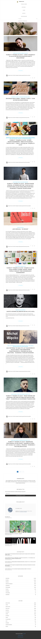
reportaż (7, 610)
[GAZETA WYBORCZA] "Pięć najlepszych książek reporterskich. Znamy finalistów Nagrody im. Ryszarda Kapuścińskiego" (20, 565)
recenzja (20, 117)
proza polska (28, 162)
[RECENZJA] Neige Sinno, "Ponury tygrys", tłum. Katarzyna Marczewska (20, 99)
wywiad (18, 394)
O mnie (24, 10)
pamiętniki (26, 346)
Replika (18, 227)
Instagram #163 (7, 516)
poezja (7, 604)
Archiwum (24, 7)
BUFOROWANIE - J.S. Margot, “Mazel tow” (11, 544)
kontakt (24, 633)
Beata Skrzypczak (12, 138)
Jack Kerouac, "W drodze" (20, 229)
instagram (7, 578)
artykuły (20, 162)
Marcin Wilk (8, 137)
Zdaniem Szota (21, 1)
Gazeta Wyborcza (12, 137)
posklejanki (8, 592)
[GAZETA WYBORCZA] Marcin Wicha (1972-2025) (20, 311)
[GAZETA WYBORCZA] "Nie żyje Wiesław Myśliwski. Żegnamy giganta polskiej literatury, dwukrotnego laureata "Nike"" (20, 554)
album (7, 617)
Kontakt (23, 13)
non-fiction (28, 75)
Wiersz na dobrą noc (9, 583)
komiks (7, 613)
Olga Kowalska (23, 137)
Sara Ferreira (29, 138)
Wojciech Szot (10, 75)
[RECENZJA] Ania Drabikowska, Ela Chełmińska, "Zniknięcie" (13, 533)
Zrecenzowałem (24, 16)
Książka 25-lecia (18, 137)
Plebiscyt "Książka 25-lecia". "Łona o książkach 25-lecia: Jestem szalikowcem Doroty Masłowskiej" (20, 56)
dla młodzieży (8, 619)
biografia (7, 615)
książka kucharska (9, 624)
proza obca (27, 117)
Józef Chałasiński (22, 346)
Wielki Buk (27, 137)
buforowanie (8, 587)
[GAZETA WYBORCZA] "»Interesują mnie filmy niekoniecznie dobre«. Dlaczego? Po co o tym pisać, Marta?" (20, 561)
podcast (7, 589)
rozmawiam (20, 75)
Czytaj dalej (20, 70)
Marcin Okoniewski (32, 137)
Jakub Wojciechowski (16, 346)
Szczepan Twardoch (14, 394)
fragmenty (7, 594)
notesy (7, 626)
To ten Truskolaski (24, 138)
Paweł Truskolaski (18, 138)
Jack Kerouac (22, 227)
